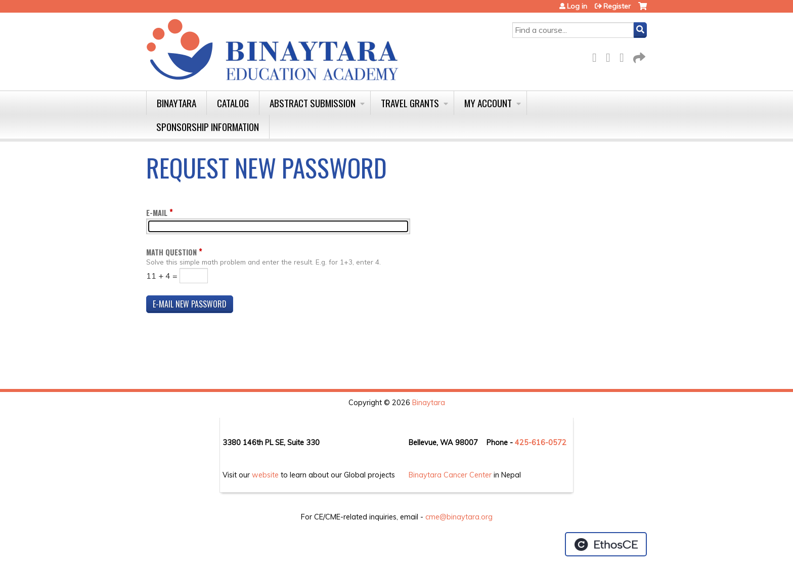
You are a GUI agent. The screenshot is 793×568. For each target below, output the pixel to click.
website (265, 474)
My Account (488, 103)
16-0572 (551, 442)
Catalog (233, 103)
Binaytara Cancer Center (450, 474)
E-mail (156, 212)
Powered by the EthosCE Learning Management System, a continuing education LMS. (606, 544)
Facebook (597, 56)
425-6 (525, 442)
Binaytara (176, 103)
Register (617, 6)
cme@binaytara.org (459, 516)
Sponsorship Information (207, 126)
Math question (171, 252)
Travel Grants (410, 103)
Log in (577, 6)
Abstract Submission (313, 103)
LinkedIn (625, 56)
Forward (638, 56)
